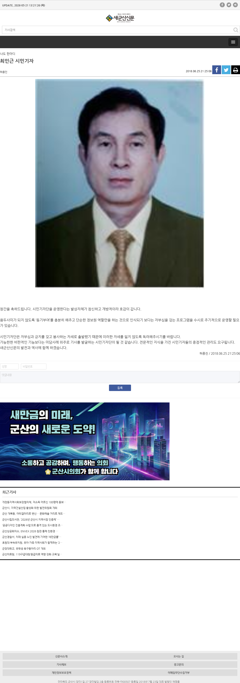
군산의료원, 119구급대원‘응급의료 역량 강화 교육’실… (32, 554)
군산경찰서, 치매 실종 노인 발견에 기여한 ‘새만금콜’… (31, 536)
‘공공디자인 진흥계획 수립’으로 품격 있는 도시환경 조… (32, 525)
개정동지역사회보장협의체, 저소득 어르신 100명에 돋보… (34, 502)
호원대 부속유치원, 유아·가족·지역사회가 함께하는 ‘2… (32, 542)
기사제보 (61, 664)
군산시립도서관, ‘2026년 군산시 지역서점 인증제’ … (30, 519)
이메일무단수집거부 (179, 672)
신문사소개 (61, 656)
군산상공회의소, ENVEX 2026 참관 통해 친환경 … (30, 531)
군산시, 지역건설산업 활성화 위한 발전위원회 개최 (29, 507)
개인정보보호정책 (61, 672)
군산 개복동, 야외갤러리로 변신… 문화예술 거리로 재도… (33, 513)
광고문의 (179, 664)
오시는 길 (179, 656)
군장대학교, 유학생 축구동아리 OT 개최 (24, 548)
